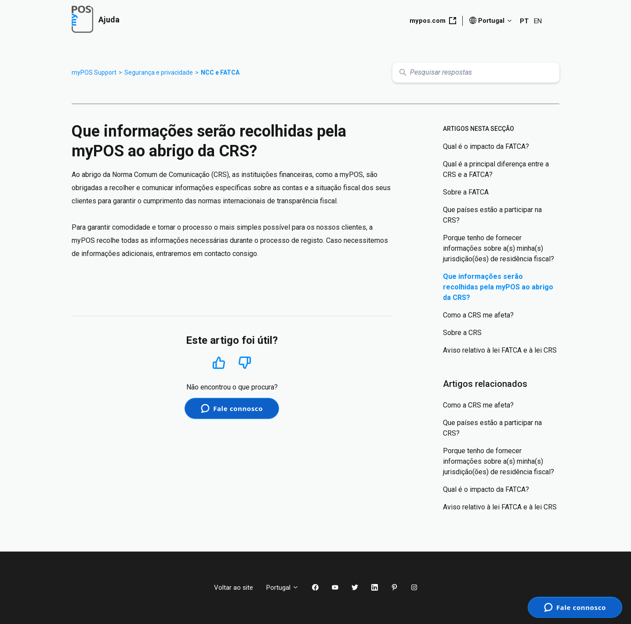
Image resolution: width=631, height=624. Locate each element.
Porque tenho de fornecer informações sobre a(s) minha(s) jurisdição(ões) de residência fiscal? (498, 248)
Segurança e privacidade (158, 72)
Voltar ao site (233, 588)
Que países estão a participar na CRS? (492, 215)
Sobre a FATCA (466, 192)
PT (524, 21)
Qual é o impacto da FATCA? (486, 146)
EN (538, 21)
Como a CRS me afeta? (478, 315)
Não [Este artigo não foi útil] (245, 363)
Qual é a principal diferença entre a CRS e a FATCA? (496, 169)
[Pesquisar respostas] (475, 73)
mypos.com (433, 21)
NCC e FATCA (220, 72)
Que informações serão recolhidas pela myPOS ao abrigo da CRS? (498, 287)
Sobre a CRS (462, 332)
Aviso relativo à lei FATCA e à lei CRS (500, 350)
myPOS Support (94, 72)
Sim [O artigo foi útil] (219, 362)
